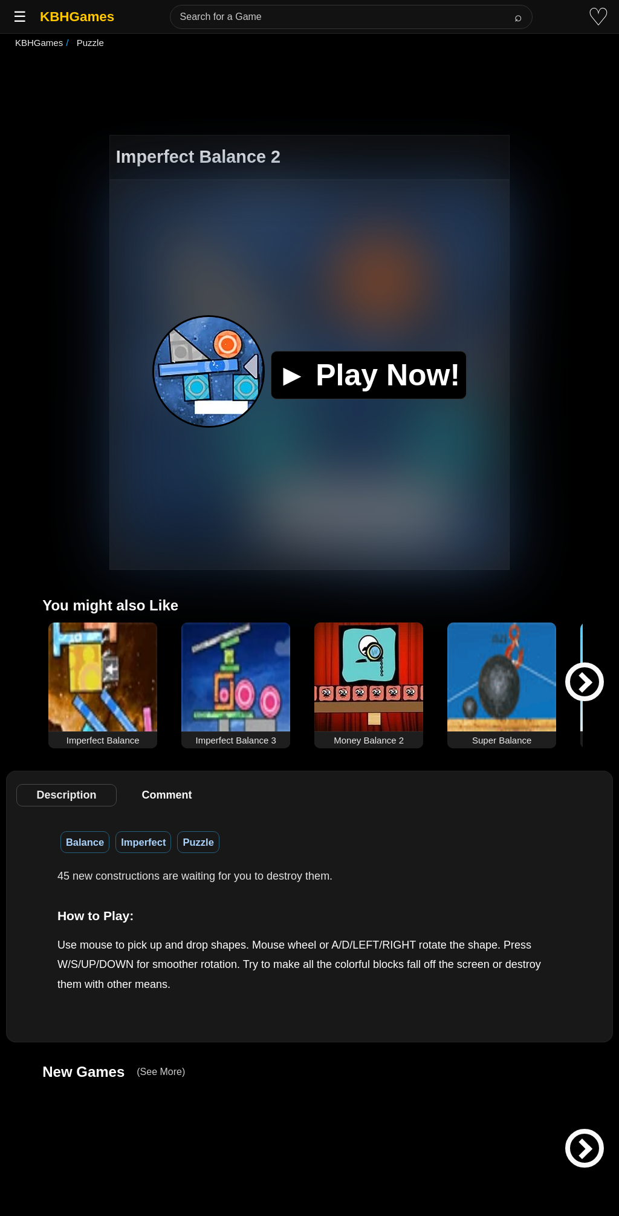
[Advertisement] (309, 93)
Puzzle (198, 842)
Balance (85, 842)
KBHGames (77, 16)
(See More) (161, 1072)
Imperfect (143, 842)
